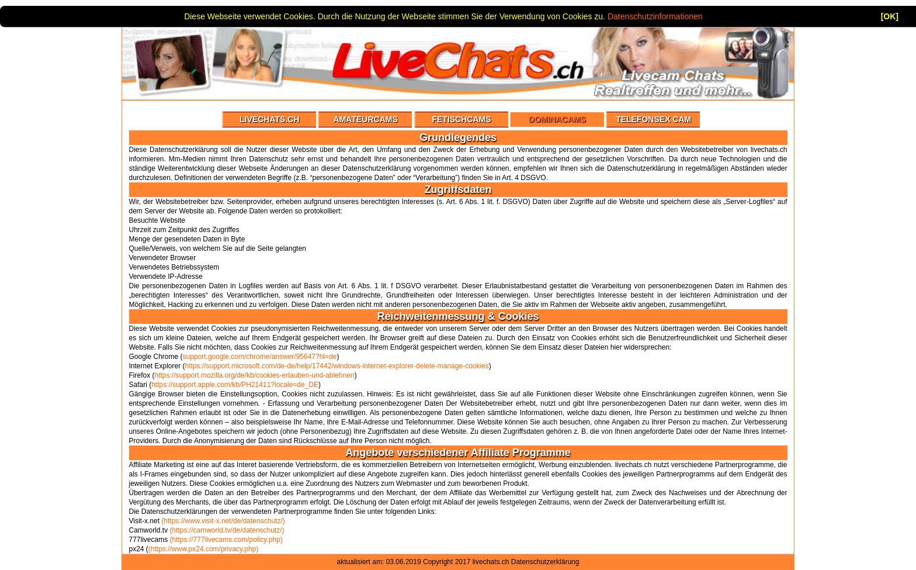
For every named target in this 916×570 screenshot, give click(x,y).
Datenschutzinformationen (655, 16)
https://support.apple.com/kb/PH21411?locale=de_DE (234, 385)
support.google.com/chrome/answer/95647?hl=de (260, 357)
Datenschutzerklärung (545, 562)
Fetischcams (461, 119)
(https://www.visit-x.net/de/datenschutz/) (222, 521)
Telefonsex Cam (653, 119)
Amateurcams (366, 119)
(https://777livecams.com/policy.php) (226, 540)
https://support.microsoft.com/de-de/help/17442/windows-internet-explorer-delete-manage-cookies (337, 366)
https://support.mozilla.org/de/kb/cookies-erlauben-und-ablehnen (255, 375)
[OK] (889, 16)
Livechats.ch (269, 119)
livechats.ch (491, 562)
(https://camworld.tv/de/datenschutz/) (227, 530)
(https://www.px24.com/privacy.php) (203, 549)
